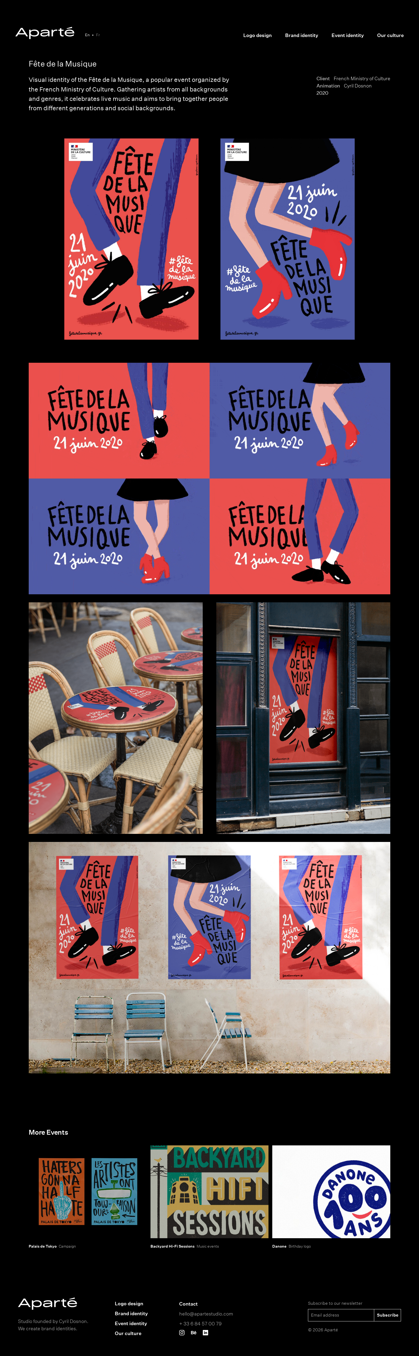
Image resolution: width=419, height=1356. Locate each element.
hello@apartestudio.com (206, 1314)
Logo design (257, 35)
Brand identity (301, 35)
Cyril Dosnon (358, 86)
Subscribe (387, 1315)
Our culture (390, 35)
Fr (98, 34)
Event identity (348, 35)
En (87, 34)
